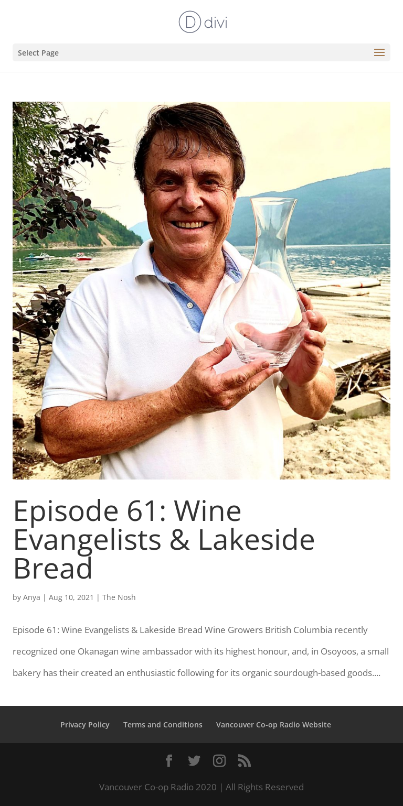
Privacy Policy (85, 724)
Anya (31, 597)
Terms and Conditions (163, 724)
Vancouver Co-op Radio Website (273, 724)
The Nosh (119, 597)
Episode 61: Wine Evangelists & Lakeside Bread (164, 538)
